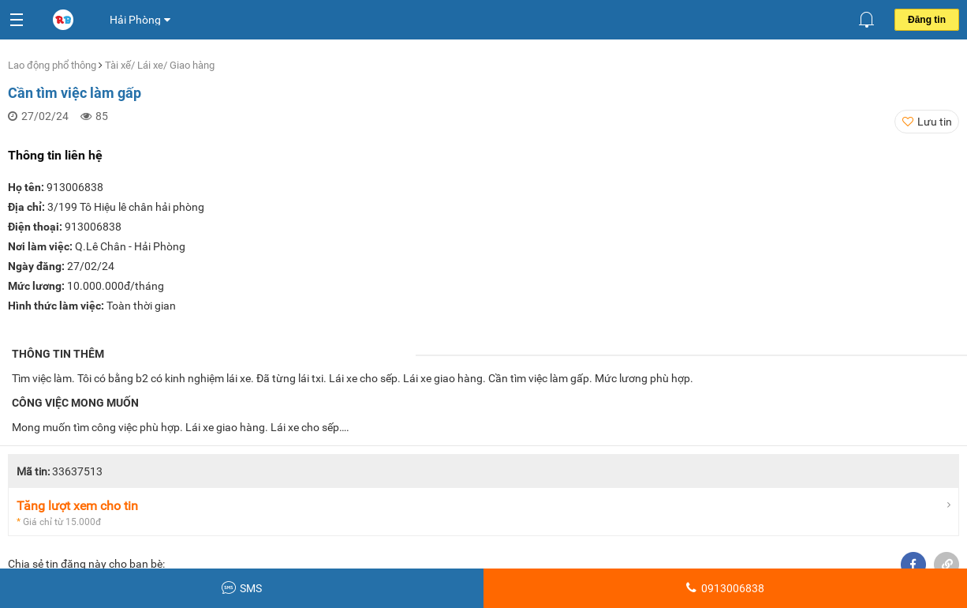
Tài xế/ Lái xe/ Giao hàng (160, 65)
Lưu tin (934, 121)
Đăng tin (927, 19)
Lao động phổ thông (53, 65)
